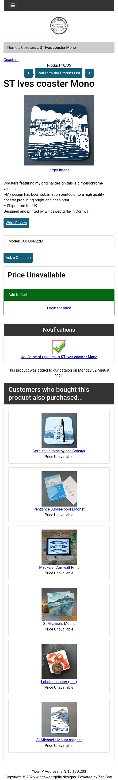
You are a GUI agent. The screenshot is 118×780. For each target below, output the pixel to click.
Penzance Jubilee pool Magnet (58, 509)
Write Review (16, 223)
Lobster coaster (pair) (59, 682)
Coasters (28, 47)
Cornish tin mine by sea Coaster (59, 451)
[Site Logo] (59, 26)
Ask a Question (18, 257)
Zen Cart (105, 777)
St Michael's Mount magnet (59, 740)
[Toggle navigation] (13, 5)
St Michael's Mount (59, 623)
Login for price (59, 308)
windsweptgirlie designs (56, 777)
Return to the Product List (59, 73)
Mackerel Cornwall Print (59, 567)
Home (12, 47)
